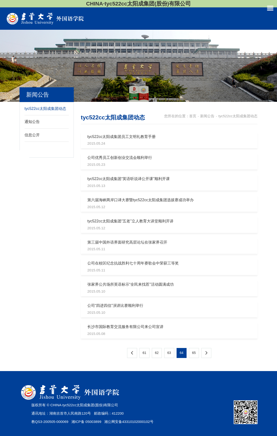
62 (157, 353)
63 (169, 353)
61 (144, 353)
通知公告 (32, 122)
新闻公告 (207, 116)
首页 (192, 116)
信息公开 (32, 135)
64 (181, 353)
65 (194, 353)
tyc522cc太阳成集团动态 (45, 109)
